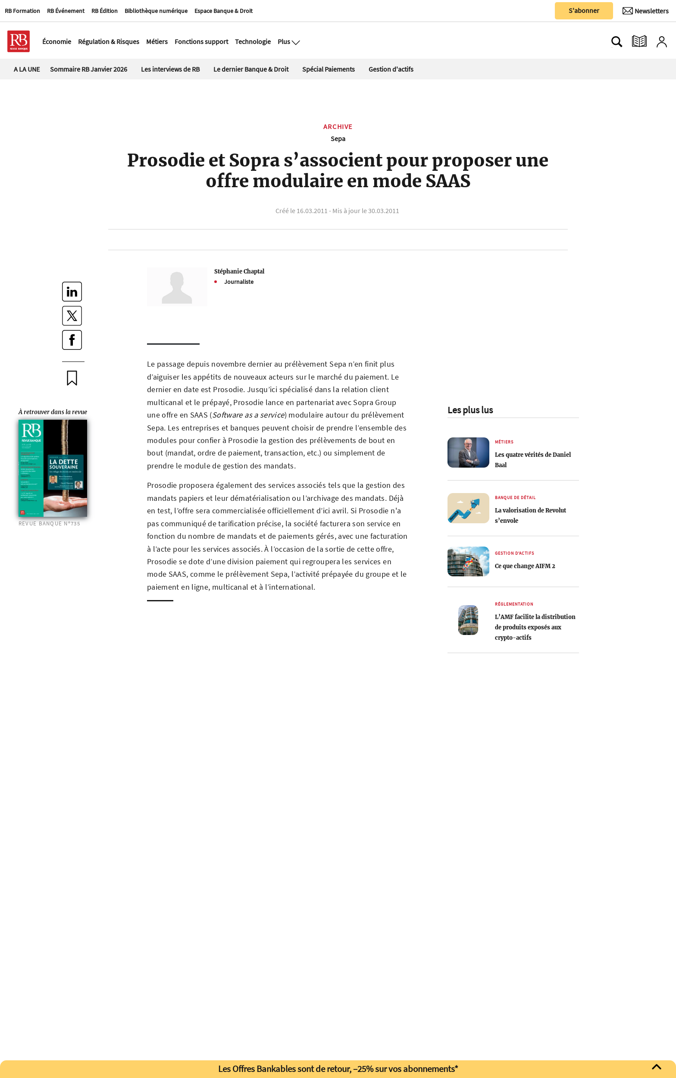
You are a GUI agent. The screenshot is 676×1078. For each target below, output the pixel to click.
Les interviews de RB (170, 69)
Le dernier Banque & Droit (250, 69)
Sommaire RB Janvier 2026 (88, 69)
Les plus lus (470, 410)
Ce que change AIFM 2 (525, 566)
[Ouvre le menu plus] (295, 41)
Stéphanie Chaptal (239, 271)
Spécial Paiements (328, 69)
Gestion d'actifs (391, 69)
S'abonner (584, 10)
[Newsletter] (645, 10)
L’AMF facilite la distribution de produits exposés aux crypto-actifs (535, 627)
